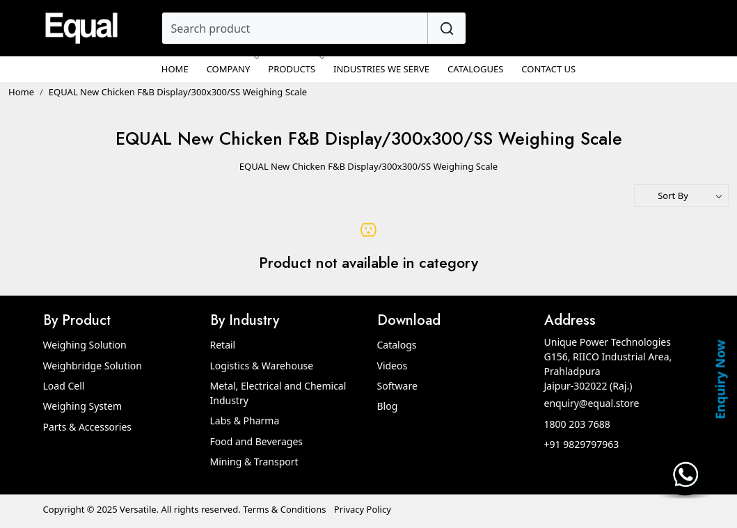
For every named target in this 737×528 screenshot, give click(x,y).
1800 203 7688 (577, 424)
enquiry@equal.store (592, 403)
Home (175, 69)
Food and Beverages (256, 441)
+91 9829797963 (581, 444)
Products (295, 69)
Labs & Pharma (245, 420)
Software (397, 385)
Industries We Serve (381, 69)
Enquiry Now (719, 379)
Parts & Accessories (87, 426)
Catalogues (475, 69)
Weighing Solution (85, 344)
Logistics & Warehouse (262, 365)
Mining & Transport (254, 461)
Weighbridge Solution (92, 365)
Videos (392, 365)
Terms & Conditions (284, 509)
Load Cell (64, 385)
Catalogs (397, 344)
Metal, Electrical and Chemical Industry (278, 393)
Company (232, 69)
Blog (387, 406)
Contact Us (548, 69)
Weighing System (82, 406)
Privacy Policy (362, 509)
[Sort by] (681, 195)
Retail (223, 344)
